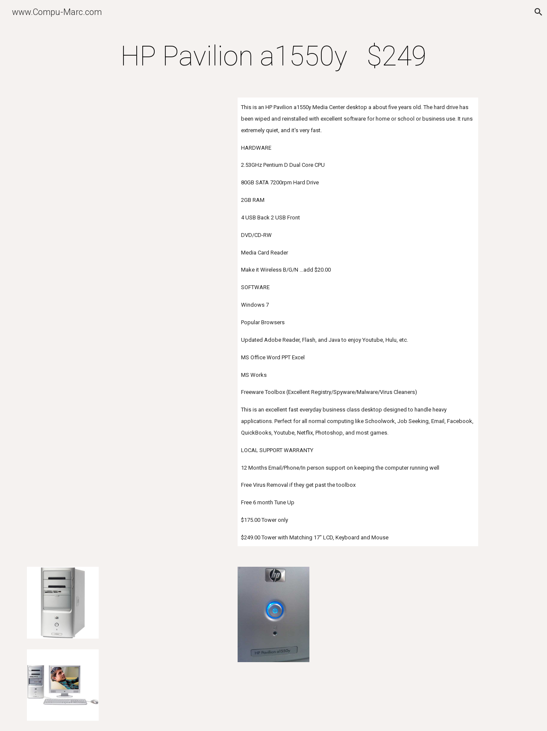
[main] (273, 56)
